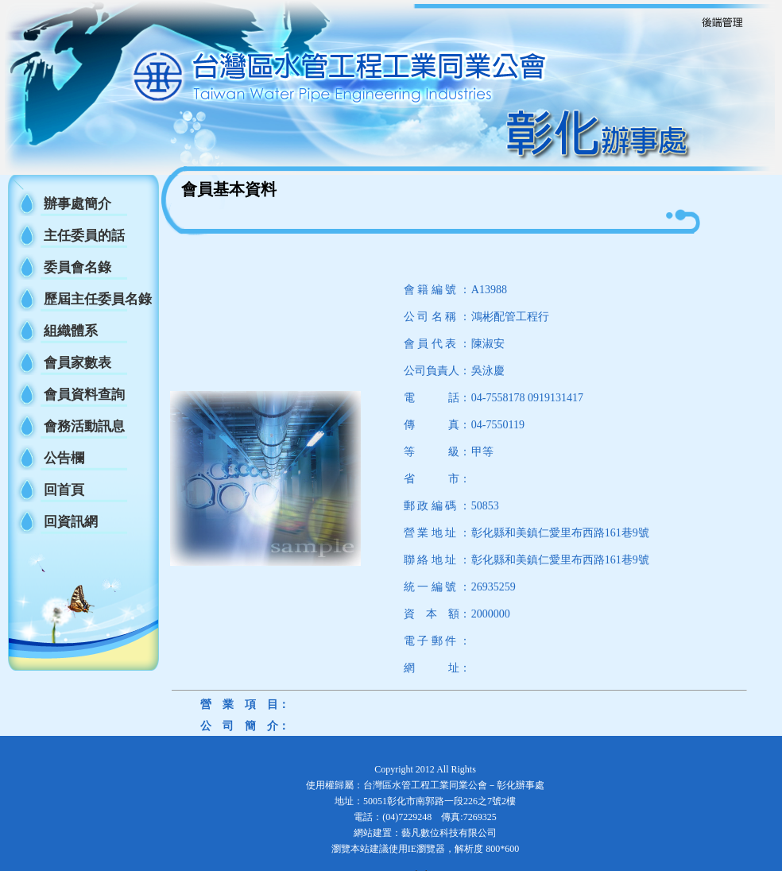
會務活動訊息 (84, 426)
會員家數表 (77, 362)
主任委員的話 (84, 235)
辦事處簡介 (77, 203)
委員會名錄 (77, 267)
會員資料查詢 (84, 394)
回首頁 (64, 489)
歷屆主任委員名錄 (98, 299)
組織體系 (71, 331)
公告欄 (64, 458)
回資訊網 (71, 521)
